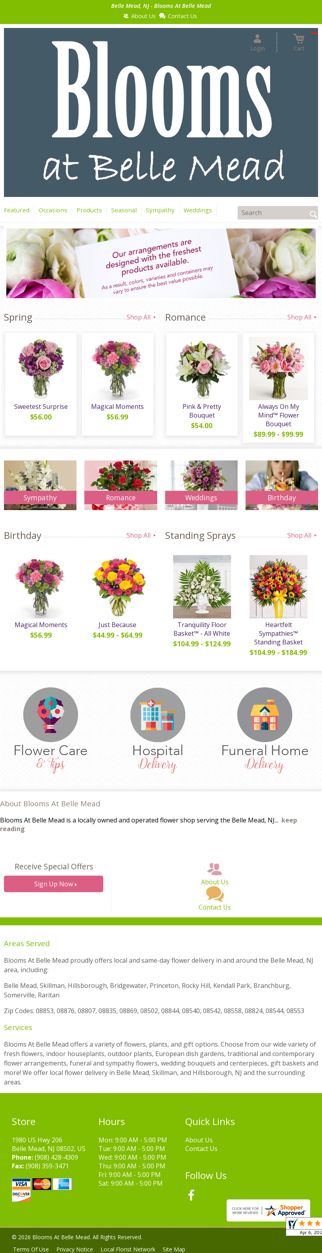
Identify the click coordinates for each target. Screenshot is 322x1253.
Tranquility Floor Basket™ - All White (201, 631)
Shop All (142, 317)
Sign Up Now (53, 886)
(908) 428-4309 (56, 1159)
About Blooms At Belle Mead (50, 806)
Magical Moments (116, 407)
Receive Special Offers (54, 869)
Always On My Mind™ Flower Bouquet (277, 416)
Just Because (117, 627)
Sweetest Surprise (40, 407)
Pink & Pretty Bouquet (201, 412)
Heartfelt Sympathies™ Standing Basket (277, 636)
